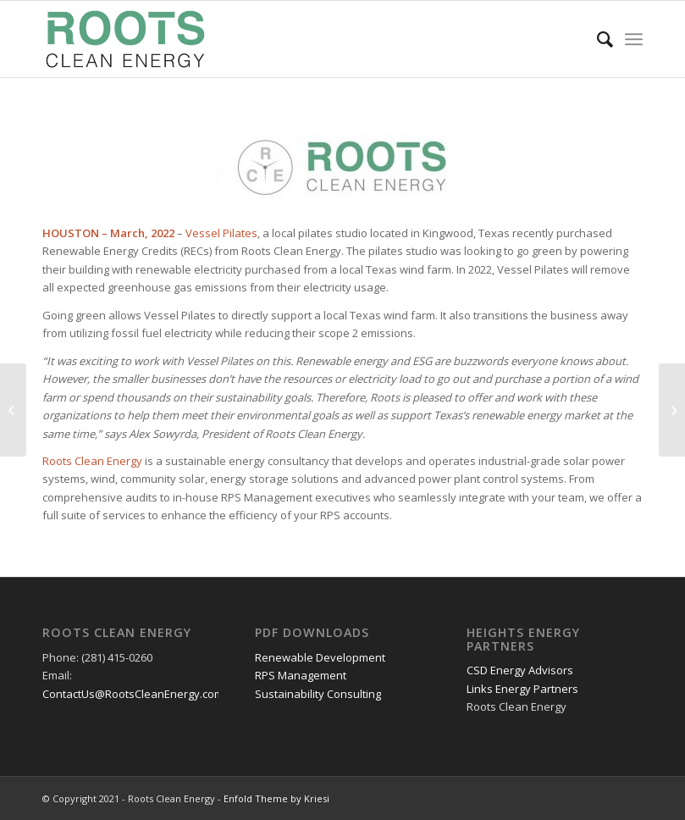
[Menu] (634, 39)
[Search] (596, 39)
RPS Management (300, 675)
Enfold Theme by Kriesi (276, 798)
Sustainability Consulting (318, 693)
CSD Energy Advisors (520, 670)
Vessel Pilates (221, 233)
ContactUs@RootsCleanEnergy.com (133, 693)
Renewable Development (320, 657)
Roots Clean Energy (92, 460)
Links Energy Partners (522, 688)
